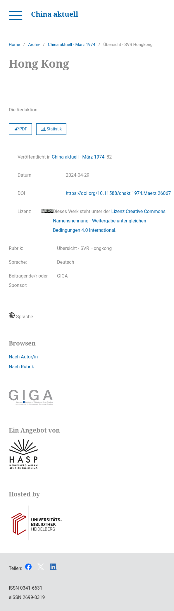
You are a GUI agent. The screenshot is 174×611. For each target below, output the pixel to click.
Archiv (34, 44)
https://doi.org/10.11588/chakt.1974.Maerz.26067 (118, 193)
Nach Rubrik (21, 367)
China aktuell (54, 14)
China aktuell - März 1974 (71, 44)
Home (14, 44)
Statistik (51, 129)
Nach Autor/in (23, 357)
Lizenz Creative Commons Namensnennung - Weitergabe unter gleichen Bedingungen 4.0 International (109, 221)
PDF (20, 129)
